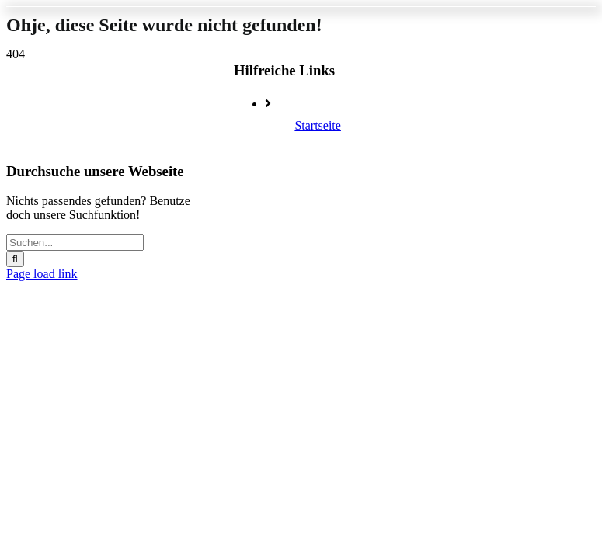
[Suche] (15, 259)
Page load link (42, 273)
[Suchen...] (75, 242)
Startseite (317, 125)
